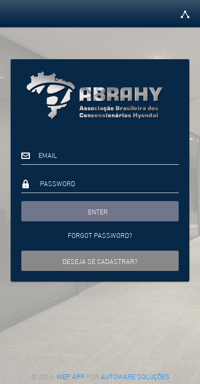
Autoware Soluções (135, 376)
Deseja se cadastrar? (100, 260)
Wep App (71, 376)
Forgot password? (100, 234)
